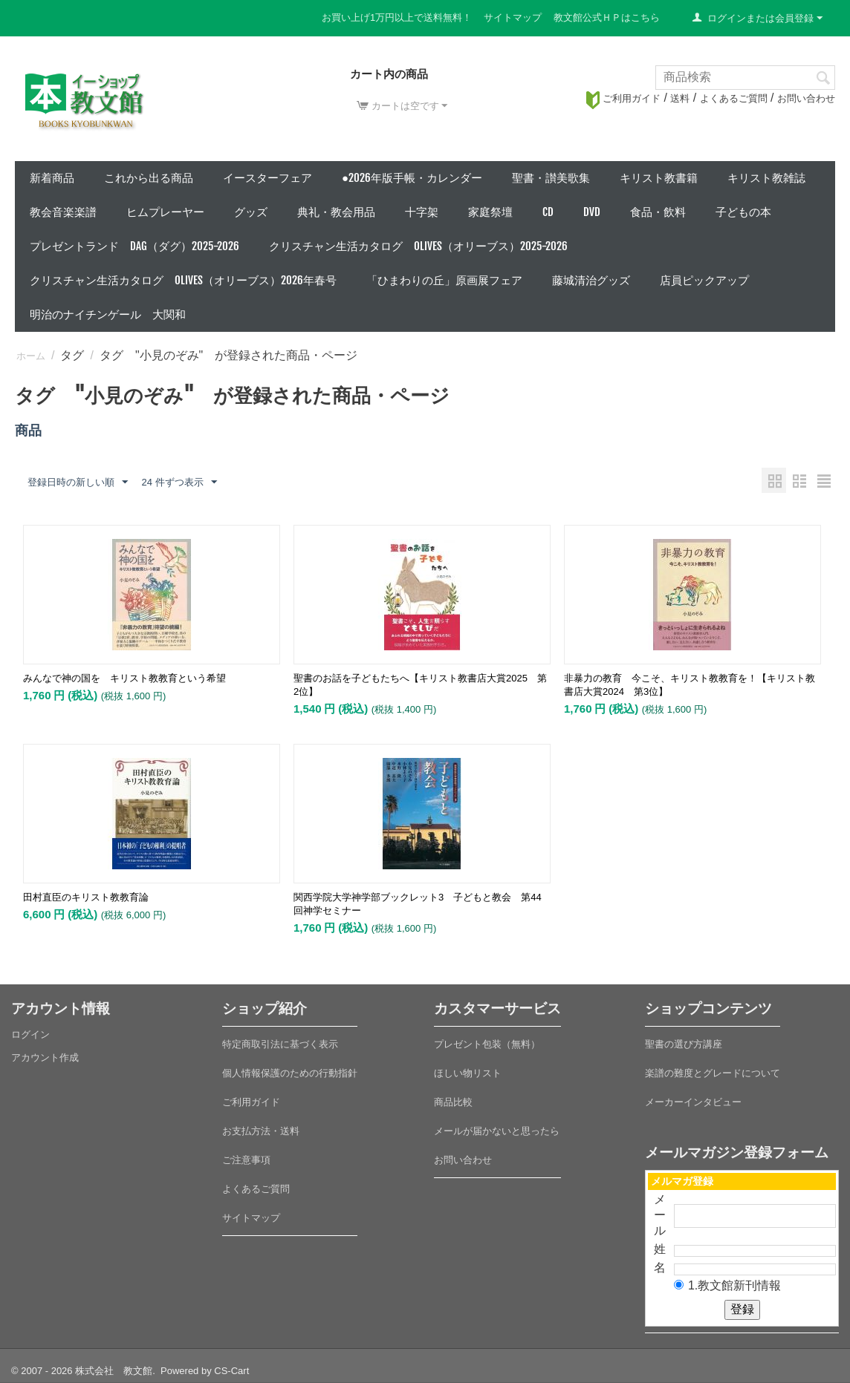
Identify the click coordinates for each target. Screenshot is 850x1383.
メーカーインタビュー (693, 1102)
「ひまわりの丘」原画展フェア (444, 280)
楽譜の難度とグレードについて (712, 1073)
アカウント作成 (45, 1057)
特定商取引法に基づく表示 (280, 1044)
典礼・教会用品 (336, 212)
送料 (680, 98)
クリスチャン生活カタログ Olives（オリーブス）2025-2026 (418, 246)
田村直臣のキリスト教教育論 (86, 897)
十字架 (421, 212)
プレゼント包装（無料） (487, 1044)
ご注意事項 (246, 1159)
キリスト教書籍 (659, 178)
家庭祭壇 (490, 212)
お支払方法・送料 (260, 1131)
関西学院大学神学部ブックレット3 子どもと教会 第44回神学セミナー (417, 904)
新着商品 (52, 178)
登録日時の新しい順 (77, 482)
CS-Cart (231, 1370)
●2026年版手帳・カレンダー (412, 178)
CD (548, 212)
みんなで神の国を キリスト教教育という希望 (124, 678)
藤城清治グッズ (591, 280)
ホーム (30, 356)
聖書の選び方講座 (683, 1044)
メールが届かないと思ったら (496, 1131)
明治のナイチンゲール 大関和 (108, 314)
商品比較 (453, 1102)
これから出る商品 (148, 178)
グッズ (250, 212)
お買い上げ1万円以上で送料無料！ (397, 17)
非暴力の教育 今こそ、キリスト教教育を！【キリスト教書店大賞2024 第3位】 (689, 685)
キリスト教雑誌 (766, 178)
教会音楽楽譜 (63, 212)
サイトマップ (513, 17)
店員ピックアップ (704, 280)
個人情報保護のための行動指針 (289, 1073)
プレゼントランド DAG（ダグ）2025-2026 (134, 246)
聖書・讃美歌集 (551, 178)
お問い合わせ (806, 98)
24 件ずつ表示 (178, 482)
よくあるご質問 (734, 98)
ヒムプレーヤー (165, 212)
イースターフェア (267, 178)
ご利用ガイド (623, 98)
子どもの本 (743, 212)
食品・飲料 (658, 212)
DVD (591, 212)
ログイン (30, 1034)
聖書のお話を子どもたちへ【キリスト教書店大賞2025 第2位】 (420, 685)
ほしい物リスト (468, 1073)
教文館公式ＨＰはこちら (607, 17)
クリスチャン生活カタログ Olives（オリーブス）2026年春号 (183, 280)
